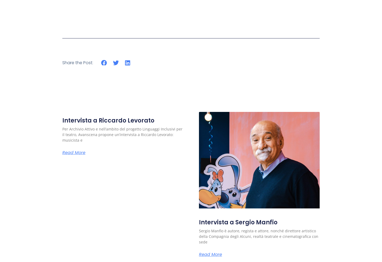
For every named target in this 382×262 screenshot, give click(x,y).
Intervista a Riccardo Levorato (108, 120)
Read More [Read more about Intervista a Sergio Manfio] (210, 254)
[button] (104, 63)
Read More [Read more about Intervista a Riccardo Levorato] (73, 153)
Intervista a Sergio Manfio (238, 222)
